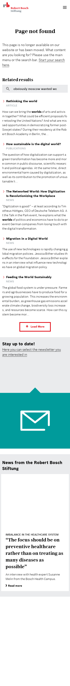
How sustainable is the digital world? (33, 144)
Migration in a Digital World (27, 238)
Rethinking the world (21, 101)
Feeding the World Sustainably (29, 277)
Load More (37, 326)
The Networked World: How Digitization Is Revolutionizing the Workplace (35, 193)
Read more (14, 585)
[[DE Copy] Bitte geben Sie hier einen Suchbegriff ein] (35, 89)
